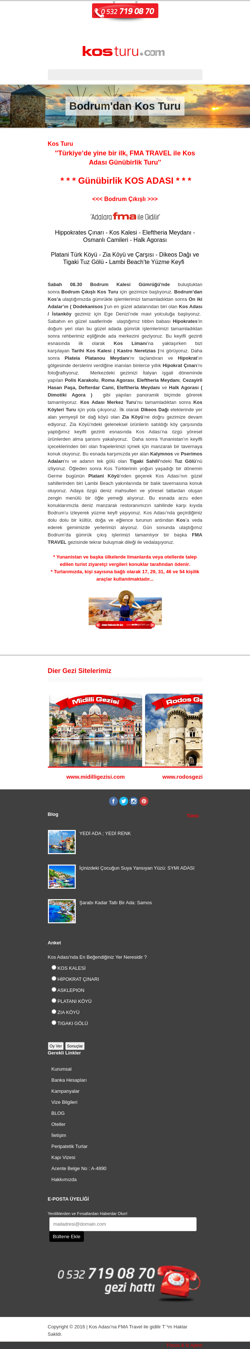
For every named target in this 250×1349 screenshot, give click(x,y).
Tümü (193, 815)
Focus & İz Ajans (185, 1345)
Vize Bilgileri (65, 1102)
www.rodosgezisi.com (191, 777)
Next (199, 671)
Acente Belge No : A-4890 (79, 1168)
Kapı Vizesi (63, 1157)
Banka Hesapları (69, 1080)
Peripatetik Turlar (70, 1146)
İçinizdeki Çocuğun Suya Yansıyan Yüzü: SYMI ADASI (137, 868)
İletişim (59, 1135)
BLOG (58, 1113)
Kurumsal (62, 1069)
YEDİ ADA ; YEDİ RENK (105, 833)
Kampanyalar (66, 1091)
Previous (191, 671)
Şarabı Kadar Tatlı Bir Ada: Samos (116, 902)
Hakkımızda (64, 1179)
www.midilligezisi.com (95, 777)
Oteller (59, 1124)
